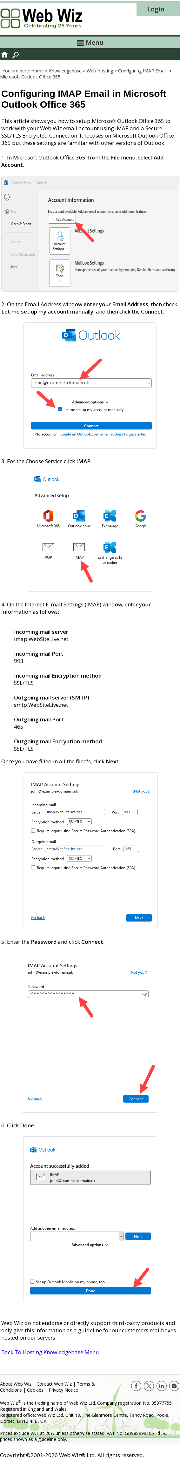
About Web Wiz (15, 1384)
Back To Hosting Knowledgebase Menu (50, 1352)
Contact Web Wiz (54, 1384)
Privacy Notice (63, 1390)
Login (155, 9)
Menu (90, 42)
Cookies (35, 1390)
